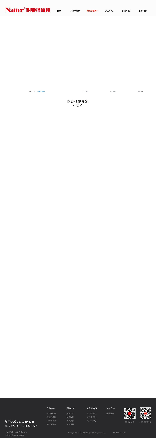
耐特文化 (71, 408)
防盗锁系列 (91, 413)
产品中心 (109, 11)
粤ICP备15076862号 (119, 433)
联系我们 (143, 11)
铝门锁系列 (91, 421)
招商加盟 (126, 11)
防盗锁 (85, 91)
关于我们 (75, 11)
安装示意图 (92, 11)
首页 (59, 11)
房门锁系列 (91, 417)
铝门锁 (112, 91)
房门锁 (140, 91)
